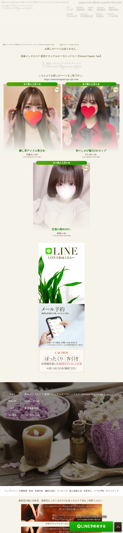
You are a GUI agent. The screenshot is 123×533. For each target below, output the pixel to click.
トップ (70, 8)
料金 (90, 8)
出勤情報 (80, 8)
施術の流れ (114, 8)
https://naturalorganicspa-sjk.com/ (61, 79)
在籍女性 (101, 8)
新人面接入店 (86, 15)
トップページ (10, 491)
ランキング (72, 15)
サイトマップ (112, 491)
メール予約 (113, 15)
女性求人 (100, 15)
